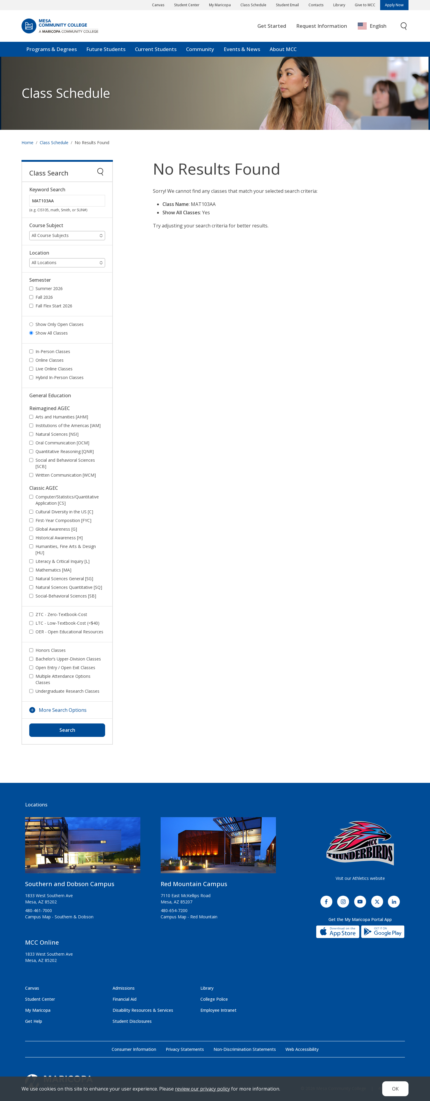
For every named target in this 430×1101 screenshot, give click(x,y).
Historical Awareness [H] (59, 538)
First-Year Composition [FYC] (63, 520)
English (372, 26)
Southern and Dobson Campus (69, 884)
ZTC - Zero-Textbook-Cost (61, 614)
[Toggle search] (404, 26)
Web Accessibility (302, 1049)
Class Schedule (253, 4)
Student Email (287, 4)
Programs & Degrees (51, 49)
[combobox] (376, 26)
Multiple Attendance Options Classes (63, 679)
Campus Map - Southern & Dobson (59, 917)
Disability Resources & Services (143, 1010)
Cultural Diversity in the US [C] (64, 512)
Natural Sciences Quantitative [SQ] (69, 587)
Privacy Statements (185, 1049)
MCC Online (42, 942)
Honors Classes (51, 650)
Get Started (271, 25)
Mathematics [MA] (53, 570)
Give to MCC (365, 4)
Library (339, 4)
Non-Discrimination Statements (245, 1049)
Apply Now (394, 4)
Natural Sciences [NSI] (57, 434)
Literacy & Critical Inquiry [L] (63, 561)
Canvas (158, 4)
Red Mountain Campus (194, 884)
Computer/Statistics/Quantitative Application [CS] (67, 500)
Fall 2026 (44, 297)
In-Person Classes (53, 351)
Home (27, 142)
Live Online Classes (54, 369)
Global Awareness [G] (56, 529)
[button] (67, 235)
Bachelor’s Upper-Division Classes (68, 659)
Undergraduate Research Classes (67, 691)
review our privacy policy (202, 1088)
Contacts (316, 4)
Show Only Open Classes (60, 324)
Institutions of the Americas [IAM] (68, 425)
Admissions (124, 988)
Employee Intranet (218, 1010)
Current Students (155, 49)
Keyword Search (47, 190)
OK (395, 1088)
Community (200, 49)
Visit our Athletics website (360, 878)
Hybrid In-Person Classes (60, 377)
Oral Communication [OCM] (62, 443)
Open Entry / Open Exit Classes (65, 667)
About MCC (283, 49)
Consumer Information (134, 1049)
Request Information (321, 25)
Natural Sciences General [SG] (64, 578)
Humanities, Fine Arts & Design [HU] (66, 549)
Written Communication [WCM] (66, 475)
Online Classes (50, 360)
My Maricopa (220, 4)
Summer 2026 (49, 288)
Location (39, 253)
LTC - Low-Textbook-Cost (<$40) (67, 623)
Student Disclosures (132, 1021)
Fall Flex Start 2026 (54, 306)
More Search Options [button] (63, 710)
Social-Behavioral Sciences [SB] (66, 596)
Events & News (242, 49)
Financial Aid (124, 999)
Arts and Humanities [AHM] (62, 417)
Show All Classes (52, 333)
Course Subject (46, 225)
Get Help (33, 1021)
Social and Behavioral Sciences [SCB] (65, 463)
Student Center (186, 4)
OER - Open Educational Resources (69, 632)
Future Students (105, 49)
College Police (214, 999)
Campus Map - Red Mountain (189, 917)
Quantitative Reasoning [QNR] (65, 451)
